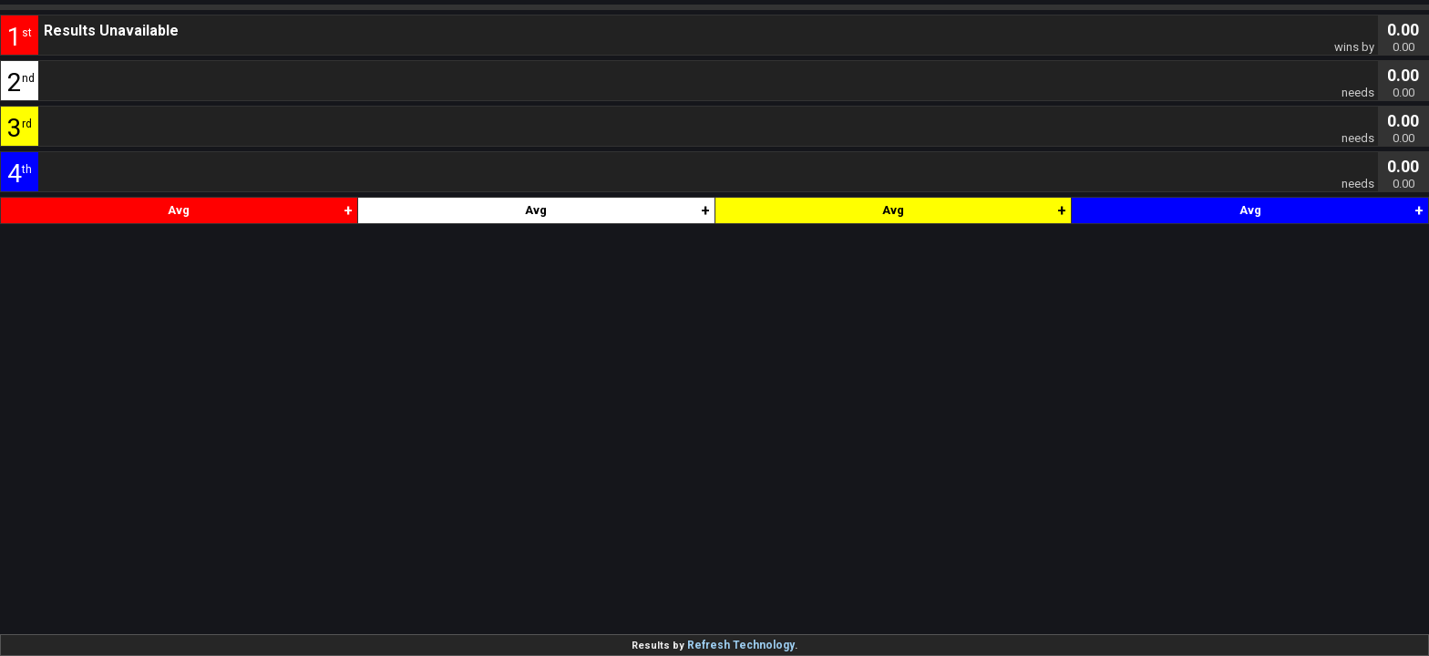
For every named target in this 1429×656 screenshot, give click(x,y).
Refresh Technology (741, 645)
